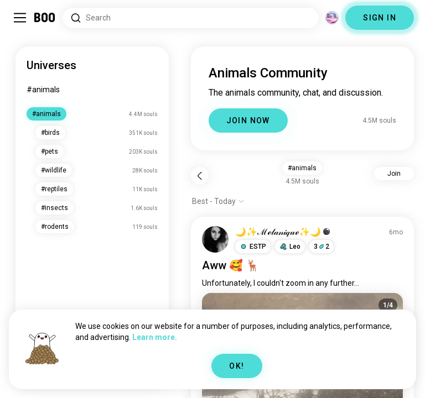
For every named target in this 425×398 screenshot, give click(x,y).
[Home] (45, 18)
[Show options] (218, 201)
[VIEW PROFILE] (215, 239)
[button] (253, 246)
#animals (43, 89)
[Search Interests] (191, 18)
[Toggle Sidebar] (20, 17)
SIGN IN (379, 17)
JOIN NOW (248, 120)
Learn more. (154, 337)
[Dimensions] (332, 17)
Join (394, 173)
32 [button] (321, 246)
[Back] (200, 176)
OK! (236, 366)
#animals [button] (302, 168)
